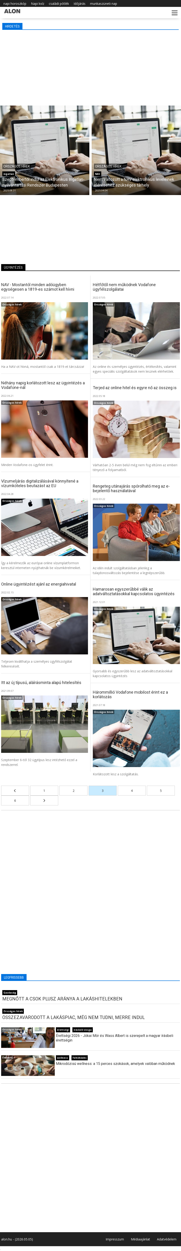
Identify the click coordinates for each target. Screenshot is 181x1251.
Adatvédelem (166, 1239)
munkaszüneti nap (103, 3)
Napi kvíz (37, 3)
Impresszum (115, 1239)
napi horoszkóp (14, 3)
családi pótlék (59, 3)
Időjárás (79, 3)
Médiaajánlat (140, 1239)
